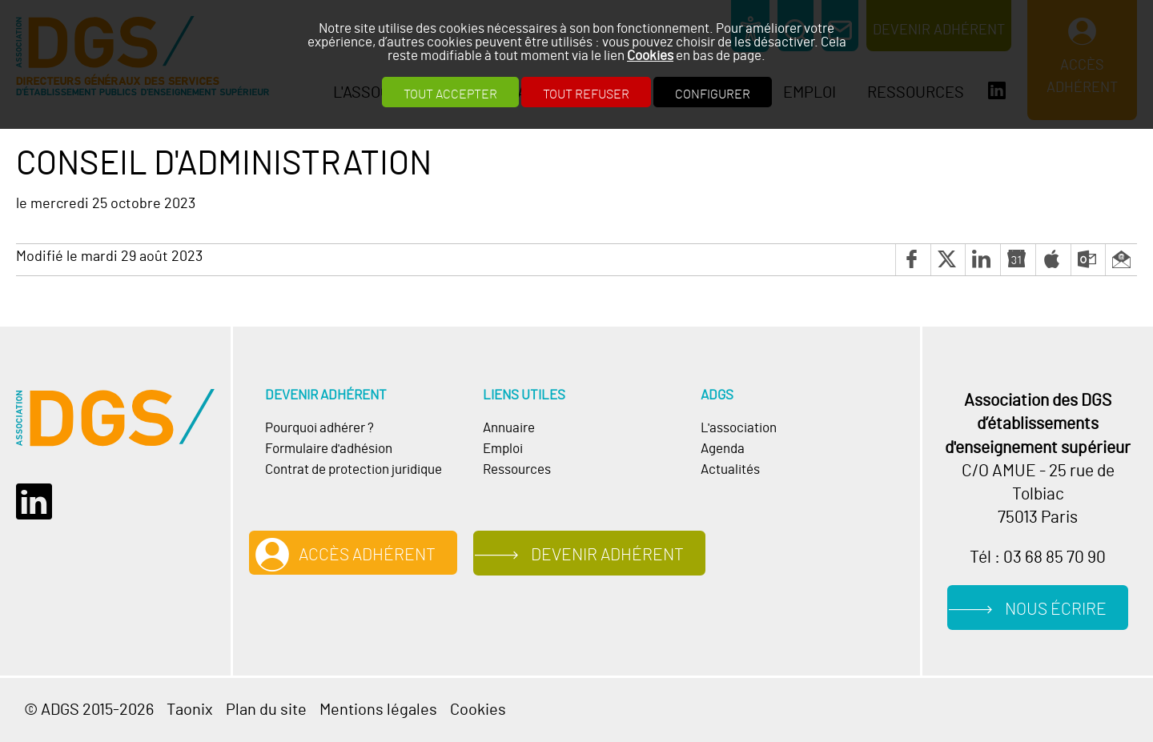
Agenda (723, 449)
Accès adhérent (367, 555)
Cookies (650, 55)
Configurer (712, 94)
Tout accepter (450, 94)
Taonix (190, 710)
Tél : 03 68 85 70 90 (1038, 557)
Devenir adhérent (607, 555)
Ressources (517, 469)
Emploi (503, 449)
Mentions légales (378, 710)
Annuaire (509, 428)
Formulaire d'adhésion (328, 449)
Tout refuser (586, 94)
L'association (739, 428)
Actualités (730, 469)
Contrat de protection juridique (353, 469)
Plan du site (266, 710)
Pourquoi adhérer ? (319, 428)
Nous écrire (1056, 609)
